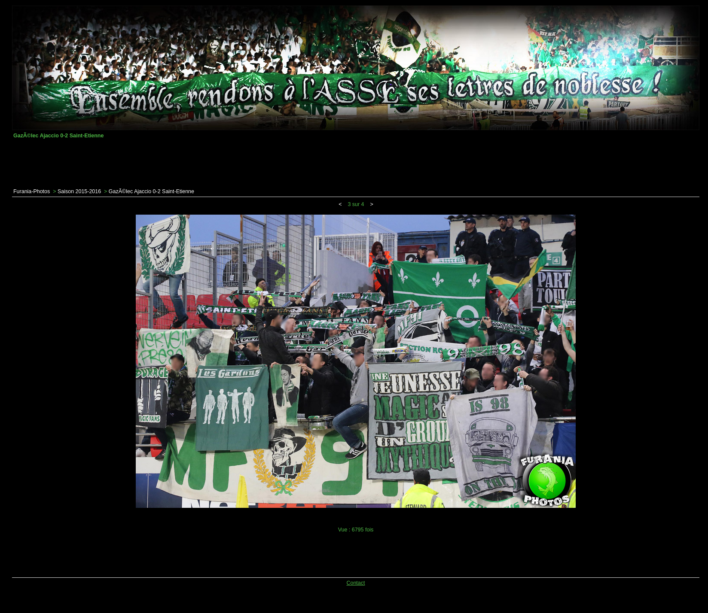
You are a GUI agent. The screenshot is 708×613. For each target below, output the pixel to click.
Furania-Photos (31, 191)
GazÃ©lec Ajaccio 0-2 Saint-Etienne (151, 191)
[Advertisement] (355, 163)
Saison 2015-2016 (79, 191)
